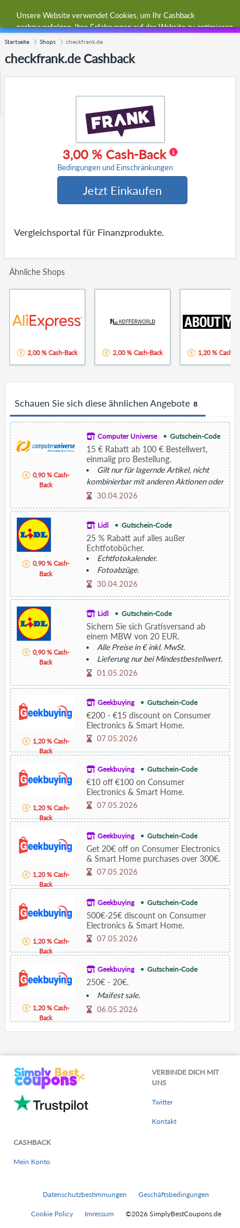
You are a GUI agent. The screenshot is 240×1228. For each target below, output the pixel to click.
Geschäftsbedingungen (173, 1194)
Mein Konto (31, 1161)
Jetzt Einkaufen (122, 190)
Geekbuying (116, 702)
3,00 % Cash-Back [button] (117, 159)
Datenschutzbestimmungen (85, 1194)
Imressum (99, 1213)
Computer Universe (127, 436)
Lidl (103, 525)
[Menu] (15, 16)
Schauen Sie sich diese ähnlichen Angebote (108, 403)
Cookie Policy (52, 1213)
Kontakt (164, 1121)
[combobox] (131, 16)
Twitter (162, 1102)
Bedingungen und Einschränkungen (115, 167)
